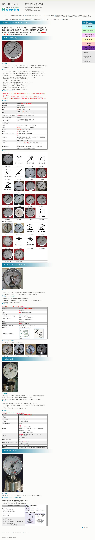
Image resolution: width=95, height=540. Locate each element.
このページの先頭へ (86, 527)
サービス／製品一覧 (88, 22)
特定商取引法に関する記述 (17, 532)
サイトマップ (26, 532)
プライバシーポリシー (7, 532)
